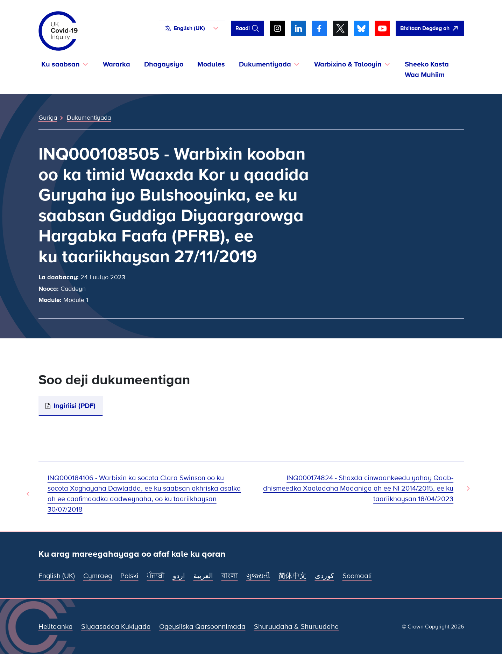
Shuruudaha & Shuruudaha (296, 627)
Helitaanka (55, 627)
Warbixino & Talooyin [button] (348, 64)
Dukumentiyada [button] (265, 64)
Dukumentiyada (89, 117)
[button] (192, 28)
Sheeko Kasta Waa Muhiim (427, 69)
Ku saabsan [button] (60, 64)
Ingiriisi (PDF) (75, 406)
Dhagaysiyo (163, 64)
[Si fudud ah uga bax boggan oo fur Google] (430, 28)
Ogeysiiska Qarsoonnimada (202, 627)
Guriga (47, 117)
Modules (211, 64)
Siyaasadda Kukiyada (116, 627)
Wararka (116, 64)
